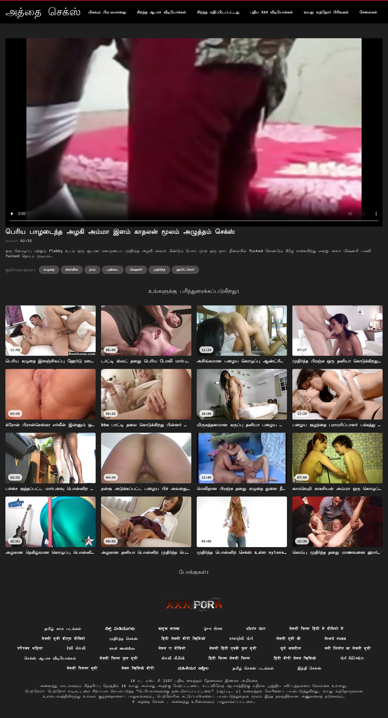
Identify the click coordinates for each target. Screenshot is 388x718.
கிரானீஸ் (71, 270)
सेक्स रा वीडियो (172, 648)
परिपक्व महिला (30, 648)
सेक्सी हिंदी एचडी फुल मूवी (233, 648)
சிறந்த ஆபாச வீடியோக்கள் (161, 12)
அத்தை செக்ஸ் (152, 701)
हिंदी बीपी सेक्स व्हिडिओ (295, 658)
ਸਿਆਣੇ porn (335, 638)
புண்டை (113, 270)
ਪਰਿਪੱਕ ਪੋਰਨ (256, 628)
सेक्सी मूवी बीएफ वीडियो (63, 638)
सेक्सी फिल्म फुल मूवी (119, 658)
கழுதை (49, 270)
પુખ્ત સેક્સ (213, 628)
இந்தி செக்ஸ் (309, 668)
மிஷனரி (136, 270)
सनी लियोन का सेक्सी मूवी (348, 648)
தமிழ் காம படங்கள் (62, 628)
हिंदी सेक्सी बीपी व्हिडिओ (183, 638)
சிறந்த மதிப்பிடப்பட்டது (218, 12)
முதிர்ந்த (159, 270)
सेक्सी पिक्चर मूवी (82, 668)
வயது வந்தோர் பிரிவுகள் (326, 12)
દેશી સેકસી (76, 648)
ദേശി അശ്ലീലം (122, 648)
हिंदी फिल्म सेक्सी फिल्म (229, 658)
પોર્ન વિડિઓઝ (352, 658)
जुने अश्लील (290, 648)
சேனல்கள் (368, 12)
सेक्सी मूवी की (288, 638)
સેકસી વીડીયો (173, 658)
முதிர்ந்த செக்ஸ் (123, 638)
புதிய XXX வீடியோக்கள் (271, 12)
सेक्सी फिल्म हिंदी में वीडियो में (316, 628)
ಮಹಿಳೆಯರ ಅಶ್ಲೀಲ (193, 668)
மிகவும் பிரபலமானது (107, 12)
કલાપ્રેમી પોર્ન (241, 638)
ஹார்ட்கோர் (185, 270)
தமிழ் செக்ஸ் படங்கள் (253, 668)
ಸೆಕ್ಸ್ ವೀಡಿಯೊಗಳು (120, 628)
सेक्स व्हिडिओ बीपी (138, 668)
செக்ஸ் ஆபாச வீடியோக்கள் (50, 658)
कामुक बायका (169, 628)
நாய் (92, 270)
